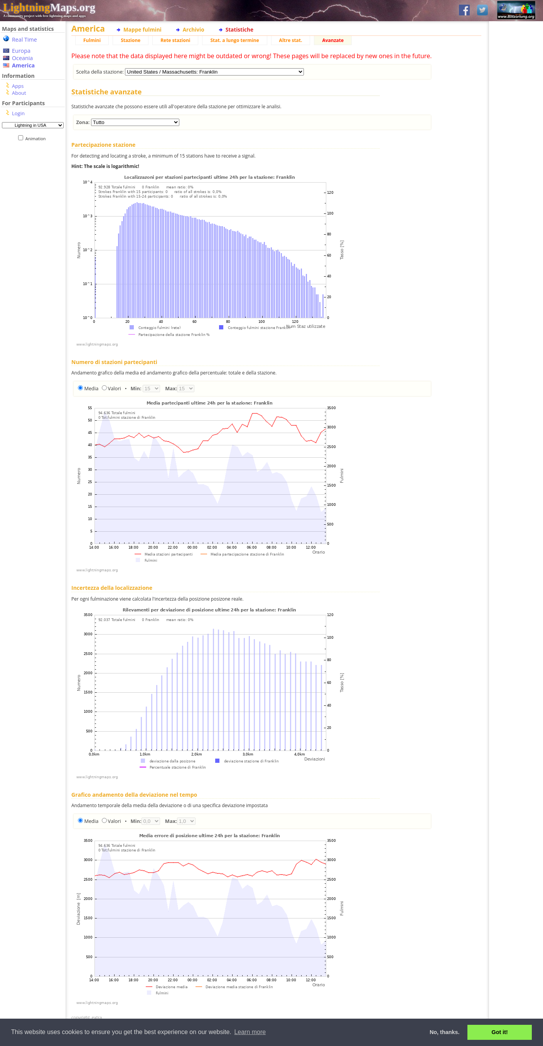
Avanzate (333, 40)
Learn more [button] (250, 1032)
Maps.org (49, 7)
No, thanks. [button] (445, 1032)
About (19, 92)
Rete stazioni (175, 40)
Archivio (193, 29)
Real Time (24, 39)
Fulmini (92, 40)
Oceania (22, 58)
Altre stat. (290, 40)
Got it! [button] (500, 1032)
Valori (114, 388)
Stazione (130, 40)
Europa (21, 50)
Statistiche (239, 29)
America (23, 65)
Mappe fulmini (142, 29)
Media (91, 388)
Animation (37, 138)
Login (18, 113)
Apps (18, 85)
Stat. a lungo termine (234, 40)
